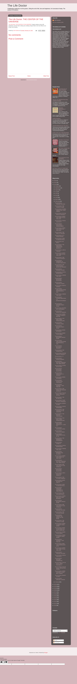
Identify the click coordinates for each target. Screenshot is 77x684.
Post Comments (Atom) (32, 79)
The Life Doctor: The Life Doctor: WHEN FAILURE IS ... (60, 563)
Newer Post (12, 76)
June (56, 193)
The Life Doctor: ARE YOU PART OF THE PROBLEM (60, 465)
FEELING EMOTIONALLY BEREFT (62, 109)
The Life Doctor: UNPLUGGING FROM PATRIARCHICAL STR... (60, 290)
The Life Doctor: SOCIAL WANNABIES (60, 407)
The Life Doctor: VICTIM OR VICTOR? (60, 366)
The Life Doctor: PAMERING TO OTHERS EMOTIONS (60, 261)
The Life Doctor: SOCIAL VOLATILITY (60, 221)
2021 (55, 584)
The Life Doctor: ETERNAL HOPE (59, 323)
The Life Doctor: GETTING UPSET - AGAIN (60, 305)
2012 (55, 601)
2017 (55, 592)
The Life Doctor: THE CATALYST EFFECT (60, 258)
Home (29, 76)
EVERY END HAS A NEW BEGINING (61, 132)
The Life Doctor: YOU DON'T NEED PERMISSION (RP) (60, 319)
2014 (55, 597)
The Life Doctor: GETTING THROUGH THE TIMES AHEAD (60, 362)
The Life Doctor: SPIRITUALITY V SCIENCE (59, 374)
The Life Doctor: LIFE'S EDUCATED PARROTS (60, 474)
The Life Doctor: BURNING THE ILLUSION (59, 453)
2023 (55, 182)
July (56, 191)
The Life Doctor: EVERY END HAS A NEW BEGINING (60, 497)
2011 (55, 603)
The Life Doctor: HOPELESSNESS (59, 359)
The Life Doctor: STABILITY (58, 443)
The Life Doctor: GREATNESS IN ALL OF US (60, 435)
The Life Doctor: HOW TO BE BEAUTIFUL (60, 239)
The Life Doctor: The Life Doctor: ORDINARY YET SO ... (60, 394)
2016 (55, 594)
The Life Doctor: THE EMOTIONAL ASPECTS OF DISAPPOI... (59, 246)
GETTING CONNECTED (64, 148)
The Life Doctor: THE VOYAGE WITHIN (59, 512)
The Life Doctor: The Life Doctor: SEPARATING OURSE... (60, 568)
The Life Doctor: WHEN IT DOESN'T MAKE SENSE (60, 524)
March (56, 199)
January (57, 582)
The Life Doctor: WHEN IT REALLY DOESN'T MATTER (60, 315)
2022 (55, 184)
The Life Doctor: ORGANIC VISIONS (60, 579)
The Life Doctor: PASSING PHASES (60, 269)
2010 (55, 605)
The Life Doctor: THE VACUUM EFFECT (59, 493)
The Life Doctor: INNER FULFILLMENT (60, 334)
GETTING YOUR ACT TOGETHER (60, 168)
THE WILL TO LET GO (64, 140)
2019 (55, 588)
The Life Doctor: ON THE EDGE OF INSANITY (60, 214)
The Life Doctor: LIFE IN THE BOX (60, 250)
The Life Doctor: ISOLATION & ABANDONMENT (59, 225)
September (57, 187)
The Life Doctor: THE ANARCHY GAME (59, 206)
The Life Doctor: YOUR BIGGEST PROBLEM (60, 401)
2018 (55, 590)
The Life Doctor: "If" (59, 356)
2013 (55, 599)
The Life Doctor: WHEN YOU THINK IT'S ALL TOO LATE (60, 217)
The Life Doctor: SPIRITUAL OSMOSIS (60, 311)
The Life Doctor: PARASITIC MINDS (60, 431)
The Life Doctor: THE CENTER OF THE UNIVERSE (20, 24)
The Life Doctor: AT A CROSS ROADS (59, 236)
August (57, 189)
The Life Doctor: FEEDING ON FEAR (60, 203)
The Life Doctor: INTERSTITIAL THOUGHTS (59, 381)
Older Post (46, 76)
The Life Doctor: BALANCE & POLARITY (58, 347)
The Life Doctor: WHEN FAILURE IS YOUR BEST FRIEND (60, 572)
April (56, 197)
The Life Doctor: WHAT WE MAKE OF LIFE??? (60, 481)
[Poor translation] (5, 662)
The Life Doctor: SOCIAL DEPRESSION (60, 273)
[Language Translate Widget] (60, 631)
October (57, 186)
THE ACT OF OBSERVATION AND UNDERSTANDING (60, 100)
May (56, 195)
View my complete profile (58, 22)
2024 (55, 180)
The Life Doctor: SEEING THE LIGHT (60, 276)
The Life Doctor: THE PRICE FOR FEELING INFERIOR (60, 390)
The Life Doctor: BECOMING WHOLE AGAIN (60, 337)
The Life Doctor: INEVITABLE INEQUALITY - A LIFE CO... (60, 424)
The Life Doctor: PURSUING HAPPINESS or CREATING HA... (59, 489)
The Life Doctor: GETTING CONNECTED (58, 559)
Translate (61, 632)
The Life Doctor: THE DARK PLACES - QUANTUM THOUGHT (60, 266)
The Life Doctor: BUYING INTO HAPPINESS (60, 308)
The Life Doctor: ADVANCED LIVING (60, 428)
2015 (55, 595)
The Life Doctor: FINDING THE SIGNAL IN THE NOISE (59, 516)
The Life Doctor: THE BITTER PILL (59, 398)
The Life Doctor (17, 5)
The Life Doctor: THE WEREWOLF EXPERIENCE (59, 439)
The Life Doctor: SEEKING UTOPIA (59, 283)
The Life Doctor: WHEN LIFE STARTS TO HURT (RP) (60, 229)
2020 (55, 586)
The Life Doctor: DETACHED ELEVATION (58, 279)
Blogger (46, 652)
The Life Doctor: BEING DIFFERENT (60, 330)
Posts (55, 640)
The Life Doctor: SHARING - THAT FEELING (59, 385)
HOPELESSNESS (57, 118)
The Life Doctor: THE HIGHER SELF (59, 351)
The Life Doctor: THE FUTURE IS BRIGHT (60, 478)
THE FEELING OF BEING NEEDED (63, 89)
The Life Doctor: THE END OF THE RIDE (60, 233)
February (57, 201)
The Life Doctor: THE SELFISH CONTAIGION (59, 415)
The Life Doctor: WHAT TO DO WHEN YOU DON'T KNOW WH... (60, 529)
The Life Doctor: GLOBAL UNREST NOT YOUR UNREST (60, 210)
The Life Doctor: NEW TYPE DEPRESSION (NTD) (60, 545)
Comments (56, 642)
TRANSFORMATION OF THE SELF (60, 125)
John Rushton (57, 20)
